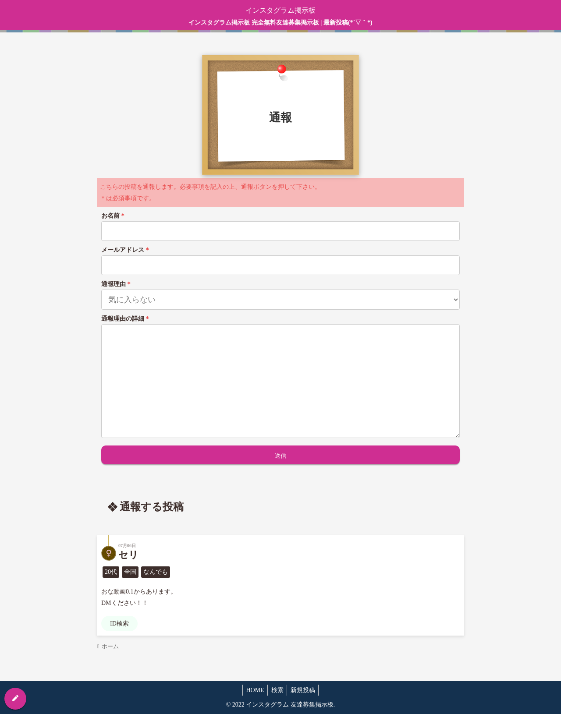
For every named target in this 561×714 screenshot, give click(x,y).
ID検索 (119, 623)
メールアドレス (125, 250)
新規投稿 (305, 690)
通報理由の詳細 (125, 318)
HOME (253, 690)
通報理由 (116, 284)
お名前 (113, 215)
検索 (277, 690)
